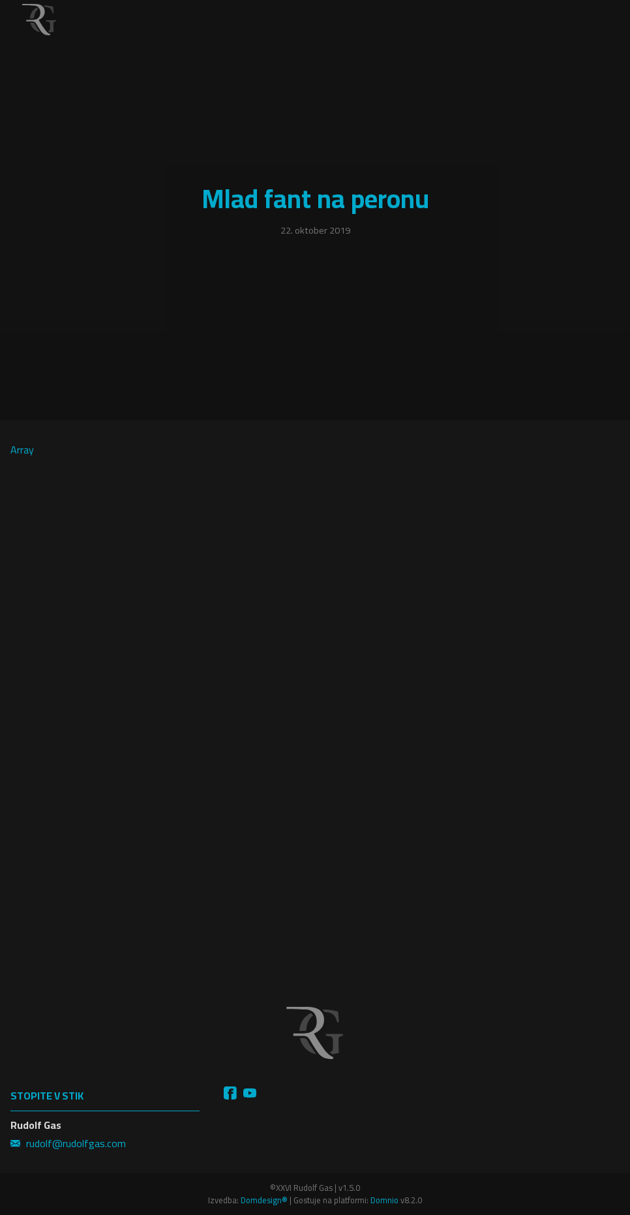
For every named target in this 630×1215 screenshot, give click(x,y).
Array (110, 516)
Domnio (384, 1200)
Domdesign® (264, 1200)
